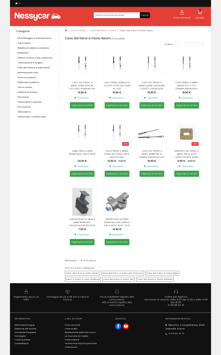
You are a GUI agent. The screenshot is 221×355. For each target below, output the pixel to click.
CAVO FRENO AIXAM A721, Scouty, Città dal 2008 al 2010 (117, 85)
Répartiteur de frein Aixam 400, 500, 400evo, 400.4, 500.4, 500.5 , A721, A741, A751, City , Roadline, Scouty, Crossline (117, 171)
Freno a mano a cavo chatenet (83, 223)
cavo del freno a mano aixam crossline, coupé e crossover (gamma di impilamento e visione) (152, 88)
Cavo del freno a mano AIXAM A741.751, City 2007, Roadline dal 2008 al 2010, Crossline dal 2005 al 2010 (82, 88)
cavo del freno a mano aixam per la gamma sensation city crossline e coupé (152, 128)
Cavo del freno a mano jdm (118, 223)
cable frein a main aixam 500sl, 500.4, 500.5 (82, 125)
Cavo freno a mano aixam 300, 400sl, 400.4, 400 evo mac (117, 126)
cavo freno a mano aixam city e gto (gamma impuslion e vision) (186, 87)
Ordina (169, 44)
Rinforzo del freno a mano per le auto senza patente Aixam (187, 126)
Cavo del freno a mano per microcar (122, 217)
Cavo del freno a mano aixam (82, 217)
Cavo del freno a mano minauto (155, 223)
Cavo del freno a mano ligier (162, 217)
